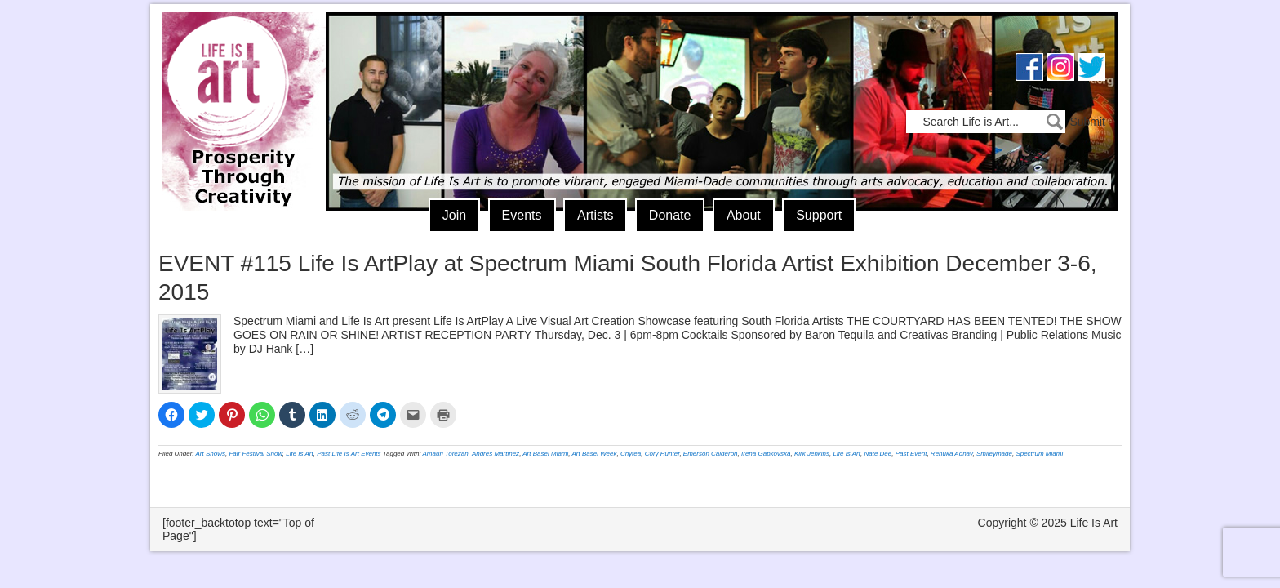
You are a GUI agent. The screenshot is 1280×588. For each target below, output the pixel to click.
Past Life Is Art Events (348, 453)
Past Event (911, 453)
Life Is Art (238, 87)
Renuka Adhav (952, 453)
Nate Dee (877, 453)
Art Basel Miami (545, 453)
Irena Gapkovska (765, 453)
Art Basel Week (593, 453)
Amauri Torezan (446, 453)
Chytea (630, 453)
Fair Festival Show (255, 453)
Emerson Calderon (710, 453)
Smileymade (994, 453)
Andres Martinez (495, 453)
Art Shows (210, 453)
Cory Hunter (662, 453)
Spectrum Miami (1039, 453)
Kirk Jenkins (811, 453)
